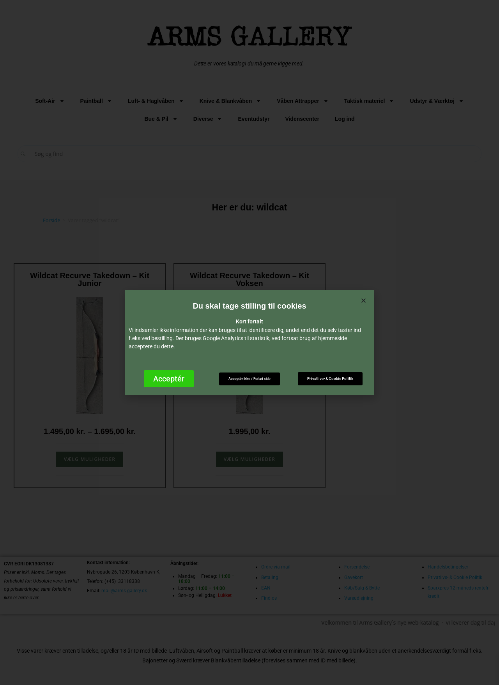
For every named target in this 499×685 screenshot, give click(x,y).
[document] (249, 342)
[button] (363, 301)
